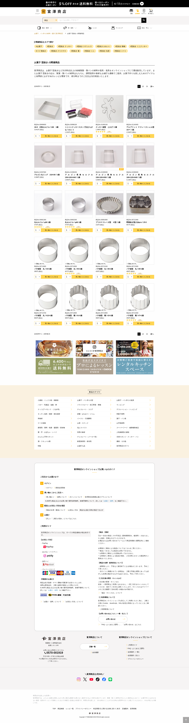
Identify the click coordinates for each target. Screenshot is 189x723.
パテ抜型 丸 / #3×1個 (42, 269)
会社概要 (94, 652)
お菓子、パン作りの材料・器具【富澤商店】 (49, 33)
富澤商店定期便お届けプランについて (97, 497)
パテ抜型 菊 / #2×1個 (104, 315)
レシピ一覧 (70, 709)
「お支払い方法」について (72, 601)
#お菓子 (39, 46)
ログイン (48, 488)
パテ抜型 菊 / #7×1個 (135, 315)
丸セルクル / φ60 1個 (73, 222)
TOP (54, 709)
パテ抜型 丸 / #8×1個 (135, 269)
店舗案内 (125, 709)
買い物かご (49, 497)
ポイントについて (75, 497)
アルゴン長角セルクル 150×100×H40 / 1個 (79, 176)
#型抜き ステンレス (84, 46)
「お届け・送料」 (108, 501)
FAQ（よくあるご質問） (135, 648)
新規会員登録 (59, 488)
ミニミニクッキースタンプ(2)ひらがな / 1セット (79, 128)
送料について (61, 497)
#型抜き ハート (120, 51)
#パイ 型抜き (41, 51)
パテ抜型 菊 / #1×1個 (73, 315)
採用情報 (133, 709)
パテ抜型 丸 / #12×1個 (43, 315)
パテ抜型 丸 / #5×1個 (73, 269)
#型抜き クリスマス (58, 51)
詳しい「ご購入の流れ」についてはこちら (60, 518)
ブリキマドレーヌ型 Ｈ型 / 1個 (108, 222)
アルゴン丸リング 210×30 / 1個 (47, 175)
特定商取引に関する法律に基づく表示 (106, 709)
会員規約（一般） (133, 652)
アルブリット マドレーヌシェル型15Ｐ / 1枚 (140, 128)
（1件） (78, 227)
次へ (152, 86)
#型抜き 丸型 (105, 51)
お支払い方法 (72, 510)
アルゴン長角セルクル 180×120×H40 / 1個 (140, 176)
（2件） (109, 132)
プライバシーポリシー (135, 659)
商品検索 (61, 709)
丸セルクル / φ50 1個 (42, 222)
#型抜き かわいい (103, 46)
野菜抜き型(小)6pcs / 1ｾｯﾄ (136, 222)
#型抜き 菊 (75, 51)
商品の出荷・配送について (54, 510)
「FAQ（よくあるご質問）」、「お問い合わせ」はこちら (119, 624)
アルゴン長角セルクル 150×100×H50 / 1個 (109, 176)
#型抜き (50, 46)
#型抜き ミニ (89, 51)
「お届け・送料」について (50, 601)
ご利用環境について (106, 609)
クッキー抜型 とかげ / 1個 (106, 127)
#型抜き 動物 (120, 46)
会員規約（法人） (133, 655)
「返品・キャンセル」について (110, 593)
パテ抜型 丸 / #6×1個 (104, 269)
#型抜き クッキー (65, 46)
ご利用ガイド (131, 645)
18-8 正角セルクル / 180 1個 (46, 127)
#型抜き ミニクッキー (138, 46)
